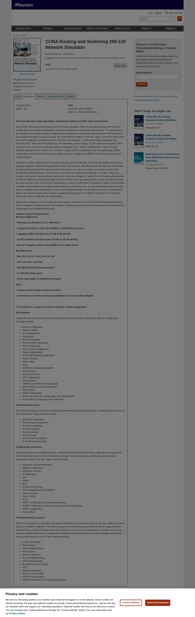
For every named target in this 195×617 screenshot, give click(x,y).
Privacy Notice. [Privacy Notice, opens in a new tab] (17, 614)
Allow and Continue (158, 603)
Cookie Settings (131, 603)
